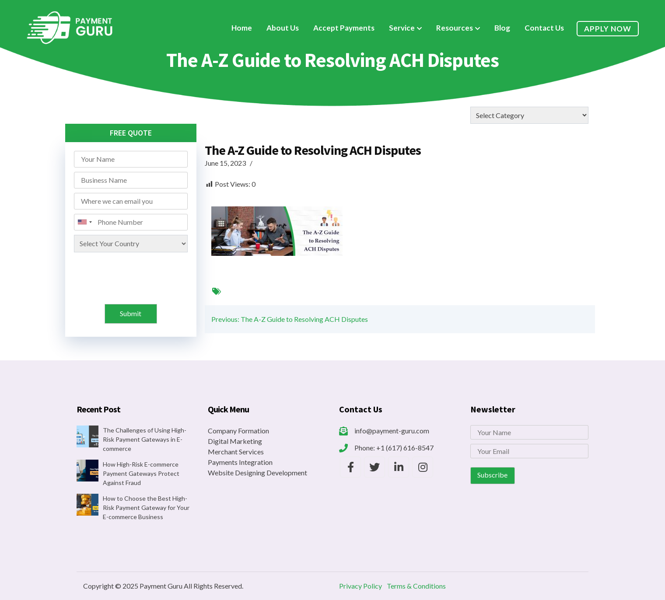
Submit (130, 313)
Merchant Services (236, 451)
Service (402, 27)
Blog (502, 27)
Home (241, 27)
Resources (454, 27)
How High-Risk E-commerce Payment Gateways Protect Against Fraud (141, 473)
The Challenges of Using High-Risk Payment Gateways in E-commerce (144, 439)
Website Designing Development (257, 472)
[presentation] (131, 274)
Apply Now (607, 28)
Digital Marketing (235, 441)
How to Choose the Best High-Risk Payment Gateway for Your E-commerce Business (146, 507)
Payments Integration (240, 462)
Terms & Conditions (416, 586)
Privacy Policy (360, 586)
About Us (282, 27)
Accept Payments (343, 27)
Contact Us (544, 27)
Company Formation (238, 430)
